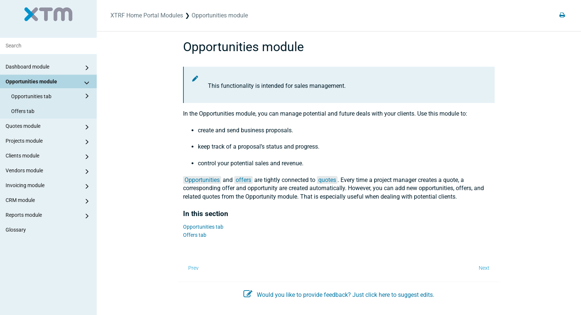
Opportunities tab (51, 96)
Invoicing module (49, 186)
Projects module (49, 142)
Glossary (16, 230)
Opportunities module (49, 82)
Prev (193, 268)
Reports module (49, 216)
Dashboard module (49, 68)
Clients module (49, 157)
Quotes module (49, 127)
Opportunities (202, 179)
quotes (327, 179)
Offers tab (22, 111)
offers (243, 179)
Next (484, 268)
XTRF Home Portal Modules (146, 15)
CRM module (49, 201)
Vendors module (49, 171)
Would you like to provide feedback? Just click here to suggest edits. (338, 294)
